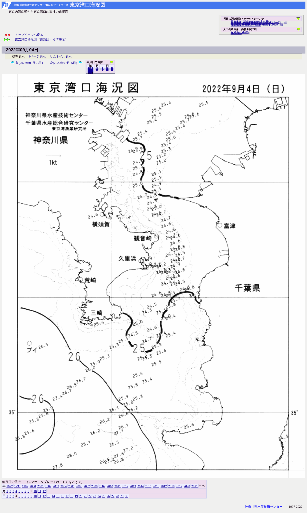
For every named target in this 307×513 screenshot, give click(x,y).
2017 (164, 486)
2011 (117, 486)
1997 (9, 486)
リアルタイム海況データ (246, 25)
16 (62, 496)
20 (107, 69)
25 (103, 496)
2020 (187, 486)
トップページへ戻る (29, 34)
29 (122, 496)
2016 (156, 486)
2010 (110, 486)
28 (117, 496)
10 (102, 69)
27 (112, 496)
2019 (179, 486)
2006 (79, 486)
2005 (71, 486)
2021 (90, 72)
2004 (63, 486)
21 (85, 496)
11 (39, 491)
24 (99, 496)
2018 (171, 486)
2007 (87, 486)
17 (67, 496)
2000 (33, 486)
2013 (133, 486)
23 (94, 496)
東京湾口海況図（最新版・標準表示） (41, 39)
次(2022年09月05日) (63, 63)
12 (97, 70)
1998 (17, 486)
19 (76, 496)
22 (89, 496)
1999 (25, 486)
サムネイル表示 (61, 56)
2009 (102, 486)
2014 (140, 486)
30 (112, 69)
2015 (148, 486)
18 (71, 496)
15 (58, 496)
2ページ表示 (37, 56)
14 (53, 496)
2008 (94, 486)
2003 (56, 486)
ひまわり (236, 33)
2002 (48, 486)
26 (108, 496)
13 (48, 496)
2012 (125, 486)
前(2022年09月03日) (29, 63)
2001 (40, 486)
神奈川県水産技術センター (264, 506)
